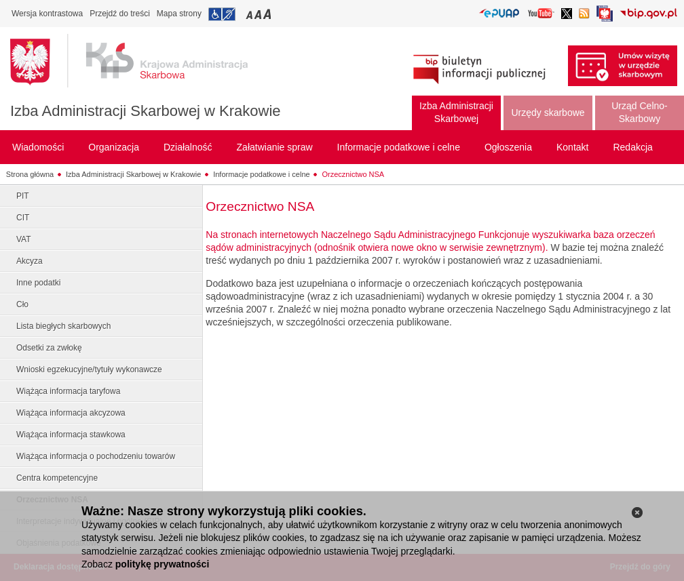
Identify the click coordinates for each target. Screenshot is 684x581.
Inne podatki (38, 282)
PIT (22, 196)
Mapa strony (179, 13)
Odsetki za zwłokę (49, 348)
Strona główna (30, 174)
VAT (23, 239)
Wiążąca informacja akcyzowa (71, 413)
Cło (22, 304)
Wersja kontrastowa (47, 13)
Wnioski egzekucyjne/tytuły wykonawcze (89, 369)
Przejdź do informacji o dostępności (221, 14)
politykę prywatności (162, 564)
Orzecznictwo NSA (353, 174)
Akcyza (29, 261)
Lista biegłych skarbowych (63, 326)
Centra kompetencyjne (57, 478)
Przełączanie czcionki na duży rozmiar (268, 14)
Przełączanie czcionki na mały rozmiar (250, 14)
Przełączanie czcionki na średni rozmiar (259, 14)
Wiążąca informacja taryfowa (68, 391)
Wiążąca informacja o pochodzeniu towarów (95, 456)
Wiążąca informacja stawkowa (71, 434)
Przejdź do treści (120, 13)
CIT (22, 217)
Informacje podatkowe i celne (261, 174)
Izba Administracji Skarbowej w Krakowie (145, 110)
